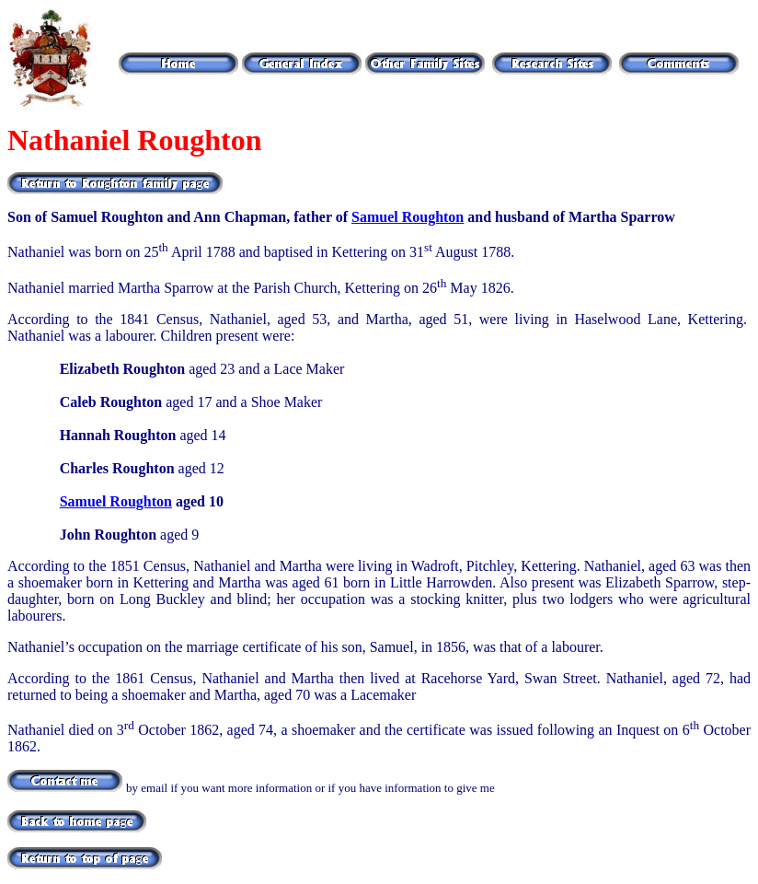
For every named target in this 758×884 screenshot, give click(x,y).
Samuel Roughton (407, 217)
